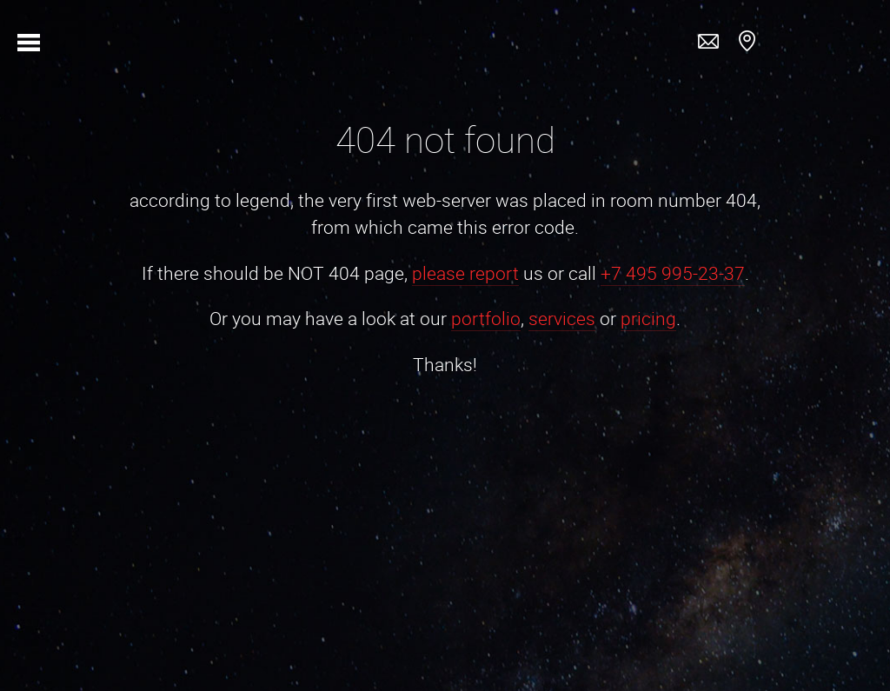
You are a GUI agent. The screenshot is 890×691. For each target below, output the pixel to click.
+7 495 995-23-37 (673, 273)
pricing (648, 318)
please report (465, 273)
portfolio (486, 318)
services (561, 318)
